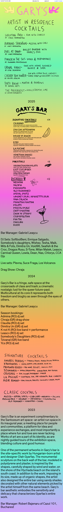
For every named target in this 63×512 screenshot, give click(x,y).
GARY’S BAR (58, 1)
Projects (36, 1)
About (46, 1)
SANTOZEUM (6, 1)
